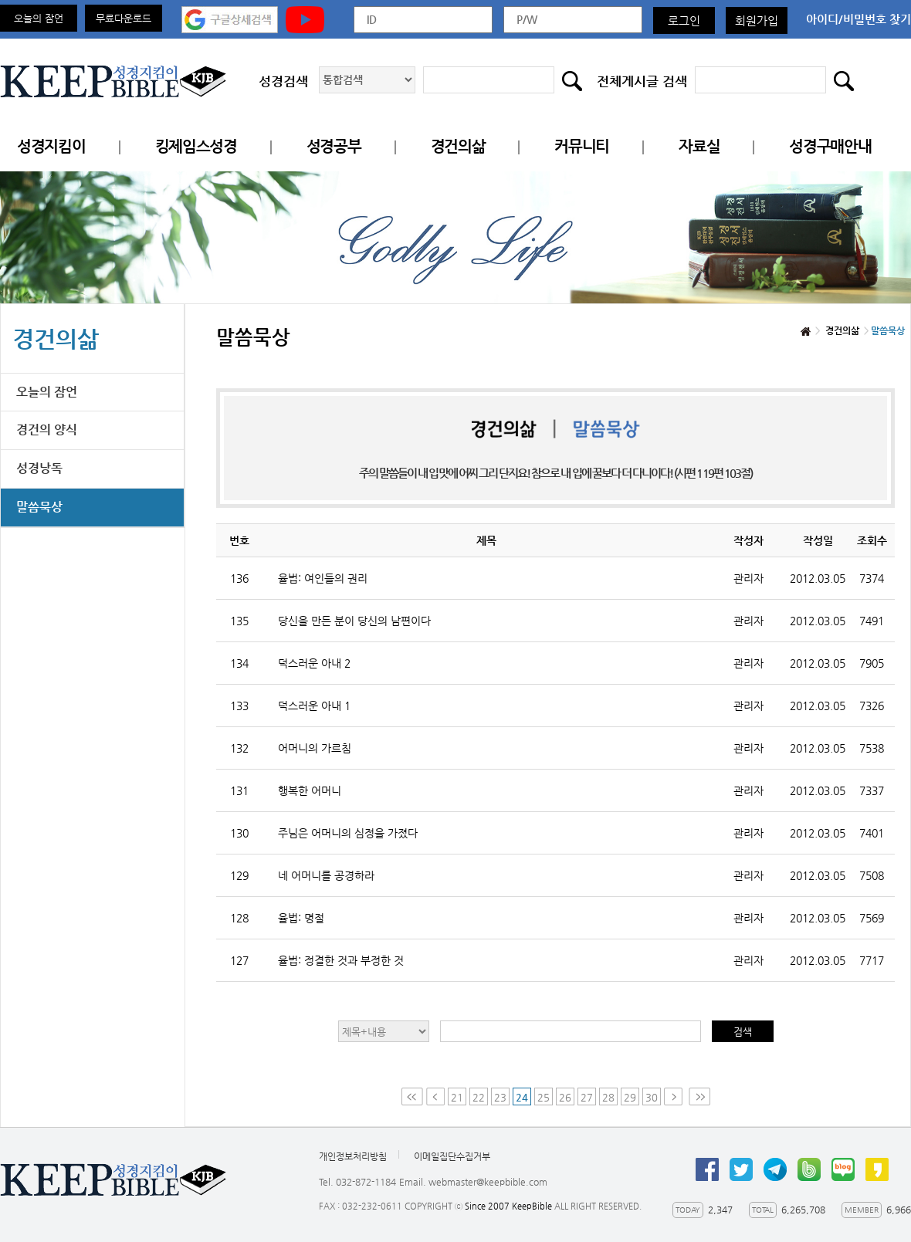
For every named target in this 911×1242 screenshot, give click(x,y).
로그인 (684, 20)
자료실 (699, 146)
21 (457, 1097)
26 (565, 1097)
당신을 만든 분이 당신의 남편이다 (354, 620)
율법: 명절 (301, 918)
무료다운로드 (123, 18)
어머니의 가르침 (314, 748)
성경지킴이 (51, 146)
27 (587, 1097)
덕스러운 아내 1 (314, 705)
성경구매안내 (830, 146)
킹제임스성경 (196, 146)
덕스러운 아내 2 (314, 663)
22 (478, 1097)
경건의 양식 (46, 429)
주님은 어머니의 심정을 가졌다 (348, 833)
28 (608, 1097)
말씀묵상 (39, 506)
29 (630, 1097)
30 (651, 1097)
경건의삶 (458, 146)
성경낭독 (39, 468)
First (412, 1096)
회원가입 (756, 20)
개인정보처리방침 (353, 1156)
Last (699, 1096)
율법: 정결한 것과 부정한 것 (341, 960)
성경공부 (333, 146)
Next (675, 1096)
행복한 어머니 (309, 790)
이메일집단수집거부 (452, 1156)
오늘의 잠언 (38, 18)
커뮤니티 (581, 146)
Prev (435, 1096)
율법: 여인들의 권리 (322, 578)
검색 (742, 1031)
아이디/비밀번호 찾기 (858, 18)
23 (500, 1097)
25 (543, 1097)
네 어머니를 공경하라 (326, 875)
